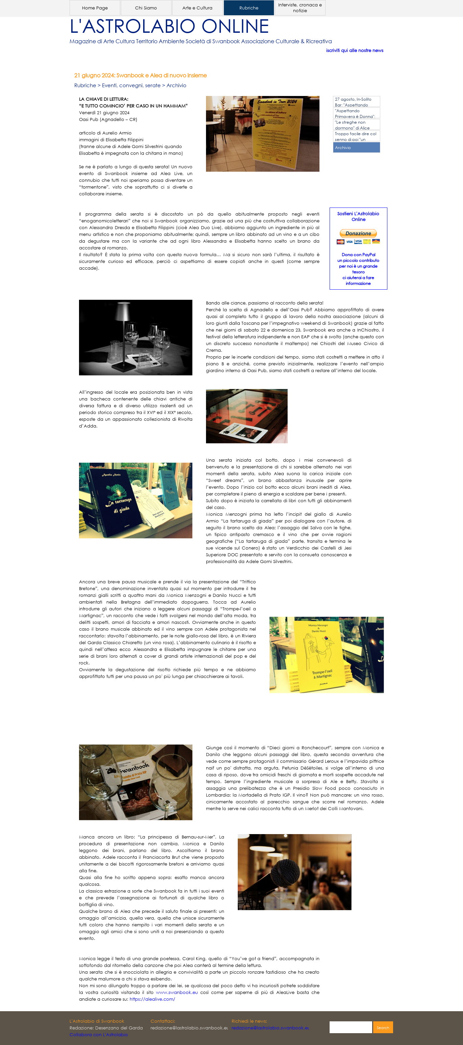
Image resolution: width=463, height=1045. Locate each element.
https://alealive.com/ (152, 999)
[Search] (351, 1027)
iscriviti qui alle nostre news (354, 50)
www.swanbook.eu (177, 992)
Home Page (95, 8)
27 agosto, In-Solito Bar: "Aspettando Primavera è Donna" (354, 105)
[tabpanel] (222, 41)
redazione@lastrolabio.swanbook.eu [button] (271, 1028)
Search (383, 1027)
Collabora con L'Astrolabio (99, 1035)
